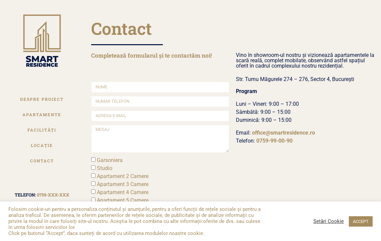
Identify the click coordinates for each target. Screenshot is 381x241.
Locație (42, 145)
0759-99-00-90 (274, 141)
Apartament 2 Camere (122, 176)
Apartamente (41, 114)
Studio (104, 168)
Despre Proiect (42, 99)
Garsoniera (110, 160)
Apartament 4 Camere (122, 192)
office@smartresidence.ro (283, 133)
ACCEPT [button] (361, 221)
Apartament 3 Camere (122, 184)
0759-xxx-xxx (53, 195)
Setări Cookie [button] (328, 221)
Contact (42, 160)
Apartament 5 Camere (122, 200)
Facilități (41, 130)
